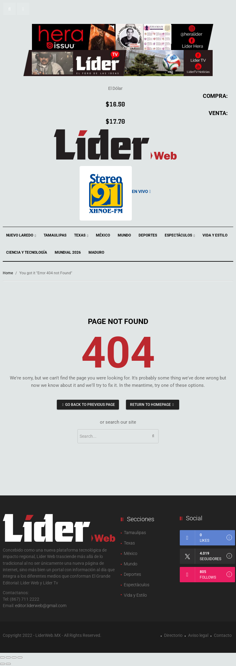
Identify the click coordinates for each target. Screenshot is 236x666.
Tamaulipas (55, 235)
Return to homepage (152, 404)
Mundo (124, 235)
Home (8, 273)
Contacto (223, 635)
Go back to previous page (88, 404)
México (103, 235)
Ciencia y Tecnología (26, 252)
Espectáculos (180, 236)
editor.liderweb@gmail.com (40, 605)
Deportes (148, 235)
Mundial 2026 (68, 252)
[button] (9, 9)
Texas (81, 236)
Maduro (96, 252)
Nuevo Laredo (21, 236)
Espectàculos (136, 584)
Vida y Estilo (215, 235)
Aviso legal (198, 635)
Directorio (173, 635)
